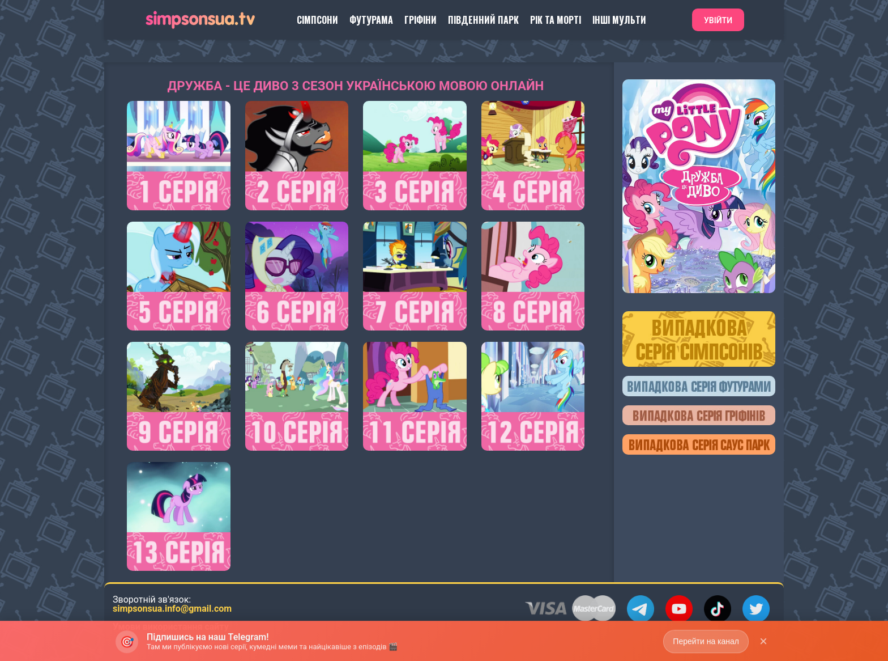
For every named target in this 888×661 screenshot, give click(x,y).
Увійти (718, 20)
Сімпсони (317, 20)
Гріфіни (420, 20)
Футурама (371, 20)
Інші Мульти (619, 20)
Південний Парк (483, 20)
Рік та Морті (555, 20)
